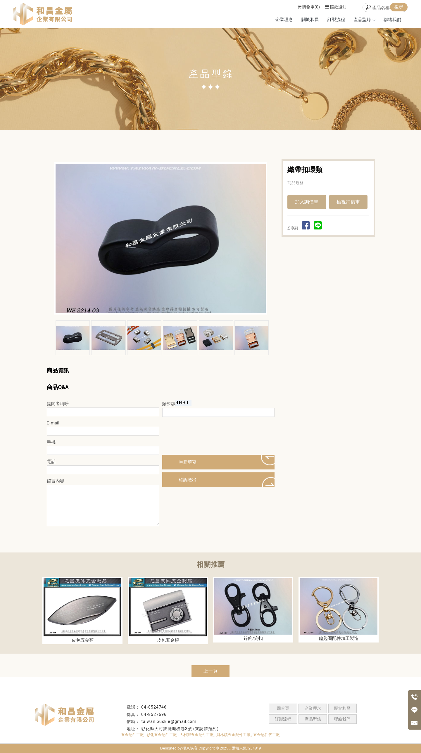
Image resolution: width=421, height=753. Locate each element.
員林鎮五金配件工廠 (233, 735)
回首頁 (283, 708)
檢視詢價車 (348, 202)
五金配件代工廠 (266, 735)
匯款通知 (335, 7)
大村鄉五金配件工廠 (197, 735)
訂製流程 (336, 19)
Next (264, 238)
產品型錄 (364, 19)
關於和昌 (310, 19)
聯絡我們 (392, 19)
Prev (60, 238)
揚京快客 (190, 748)
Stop (167, 319)
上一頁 (210, 671)
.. (230, 748)
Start (162, 319)
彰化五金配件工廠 (161, 735)
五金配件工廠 (132, 735)
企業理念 (284, 19)
